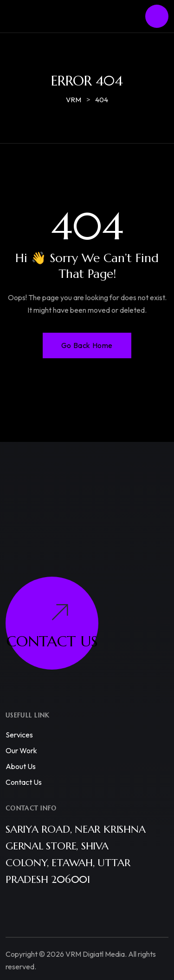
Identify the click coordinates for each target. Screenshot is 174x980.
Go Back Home (87, 345)
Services (19, 734)
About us (21, 766)
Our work (21, 750)
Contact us (24, 782)
